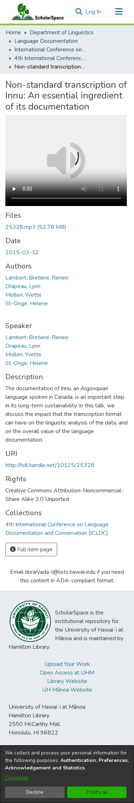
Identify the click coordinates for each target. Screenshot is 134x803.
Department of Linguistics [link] (62, 32)
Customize (16, 777)
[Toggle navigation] (119, 12)
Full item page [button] (31, 549)
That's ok (97, 792)
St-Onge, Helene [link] (26, 303)
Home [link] (13, 32)
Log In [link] (93, 12)
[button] (78, 11)
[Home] (36, 12)
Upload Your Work (67, 664)
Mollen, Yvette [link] (23, 295)
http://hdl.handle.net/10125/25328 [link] (49, 465)
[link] (35, 227)
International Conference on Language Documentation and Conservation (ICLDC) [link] (50, 50)
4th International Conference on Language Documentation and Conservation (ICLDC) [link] (50, 58)
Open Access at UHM (67, 673)
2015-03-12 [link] (22, 252)
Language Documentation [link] (46, 41)
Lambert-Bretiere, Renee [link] (36, 278)
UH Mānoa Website (67, 690)
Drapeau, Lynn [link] (22, 286)
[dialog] (67, 774)
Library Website (67, 681)
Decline (34, 792)
